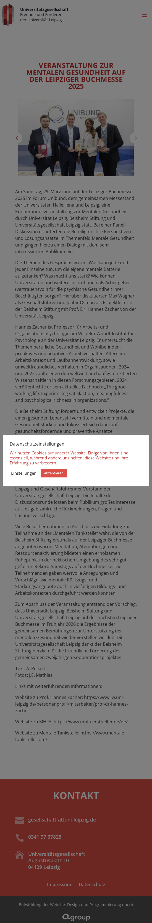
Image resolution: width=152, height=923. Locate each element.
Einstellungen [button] (23, 473)
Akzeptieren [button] (54, 473)
